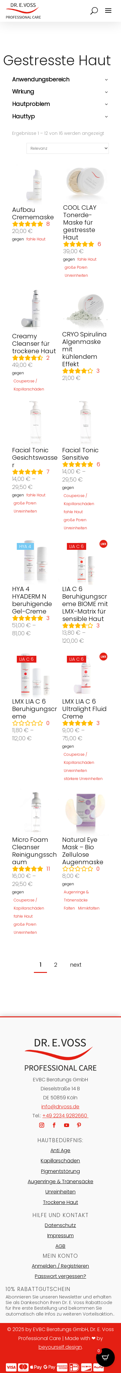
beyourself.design (60, 1347)
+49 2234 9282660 (65, 1115)
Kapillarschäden (60, 1160)
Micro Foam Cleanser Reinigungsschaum (34, 850)
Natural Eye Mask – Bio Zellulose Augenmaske (82, 850)
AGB (60, 1246)
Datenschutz (60, 1225)
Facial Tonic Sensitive (80, 454)
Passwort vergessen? (60, 1276)
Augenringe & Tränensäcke (60, 1181)
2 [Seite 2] (55, 965)
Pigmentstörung (60, 1171)
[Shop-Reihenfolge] (67, 148)
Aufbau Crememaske (33, 213)
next (75, 965)
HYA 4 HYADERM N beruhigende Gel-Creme (32, 600)
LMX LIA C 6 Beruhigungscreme (34, 709)
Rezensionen (48, 224)
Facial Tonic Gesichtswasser (35, 457)
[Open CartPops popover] (105, 1357)
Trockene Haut (60, 1202)
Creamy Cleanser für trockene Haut (34, 343)
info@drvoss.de (60, 1106)
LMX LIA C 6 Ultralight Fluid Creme (84, 709)
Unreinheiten (60, 1191)
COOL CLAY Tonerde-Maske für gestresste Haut (79, 222)
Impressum (60, 1235)
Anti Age (60, 1150)
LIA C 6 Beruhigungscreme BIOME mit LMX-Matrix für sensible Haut (85, 604)
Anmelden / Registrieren (60, 1266)
